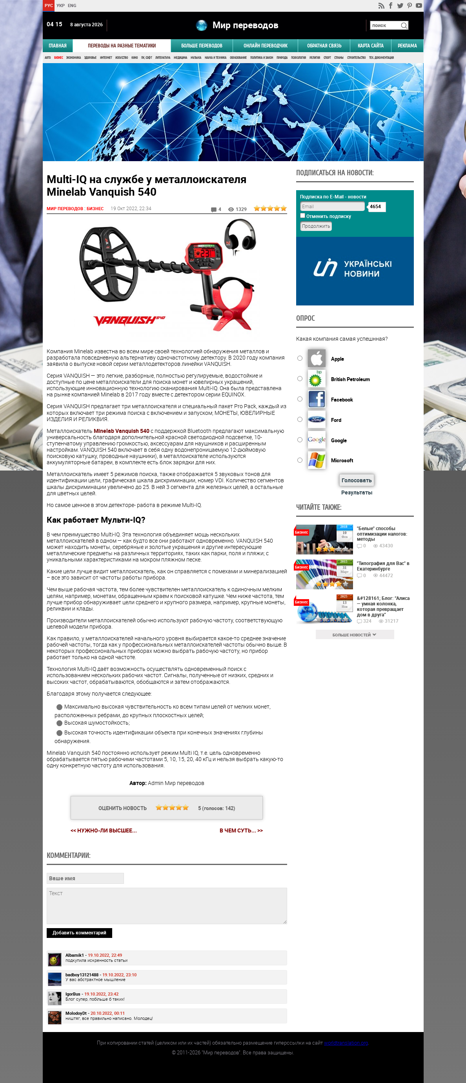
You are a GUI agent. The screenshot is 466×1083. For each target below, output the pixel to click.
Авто (48, 58)
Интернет (106, 58)
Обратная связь (324, 46)
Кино (134, 58)
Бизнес (58, 58)
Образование (238, 58)
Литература (162, 58)
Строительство (356, 58)
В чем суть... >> (241, 830)
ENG (72, 5)
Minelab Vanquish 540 (121, 430)
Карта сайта (371, 46)
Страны (339, 58)
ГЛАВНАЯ (58, 46)
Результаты (357, 492)
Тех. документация (381, 58)
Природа (282, 58)
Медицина (180, 58)
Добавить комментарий (79, 932)
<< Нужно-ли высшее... (104, 830)
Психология (298, 58)
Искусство (121, 58)
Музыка (196, 58)
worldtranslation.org (346, 1042)
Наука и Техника (215, 58)
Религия (314, 58)
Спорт (327, 58)
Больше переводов (201, 46)
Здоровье (90, 58)
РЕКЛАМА (407, 46)
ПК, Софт (146, 58)
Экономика (73, 58)
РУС (48, 5)
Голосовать (357, 480)
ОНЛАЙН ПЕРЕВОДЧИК (265, 46)
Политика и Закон (261, 58)
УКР (60, 5)
